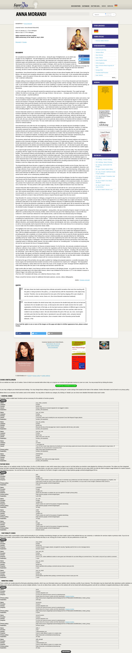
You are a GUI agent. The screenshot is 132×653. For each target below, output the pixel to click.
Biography (18, 42)
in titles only (108, 15)
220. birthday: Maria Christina (104, 162)
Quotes (25, 42)
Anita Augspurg (100, 63)
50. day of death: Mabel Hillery (104, 169)
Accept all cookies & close (66, 385)
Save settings (66, 651)
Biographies (75, 6)
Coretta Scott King (101, 50)
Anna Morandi (28, 23)
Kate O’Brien (99, 57)
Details (3, 401)
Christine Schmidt (84, 280)
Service (110, 6)
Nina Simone (99, 55)
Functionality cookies (7, 533)
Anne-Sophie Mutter (101, 60)
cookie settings (46, 375)
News (104, 6)
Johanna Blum (100, 52)
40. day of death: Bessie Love (104, 189)
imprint (29, 375)
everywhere (108, 13)
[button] (84, 56)
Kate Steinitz (99, 75)
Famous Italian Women (102, 40)
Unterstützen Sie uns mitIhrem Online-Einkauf (53, 345)
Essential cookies (6, 396)
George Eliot (99, 70)
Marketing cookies (6, 581)
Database (85, 6)
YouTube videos (5, 464)
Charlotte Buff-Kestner (102, 72)
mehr (113, 77)
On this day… (95, 6)
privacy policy (36, 375)
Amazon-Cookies (69, 596)
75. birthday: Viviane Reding (104, 159)
